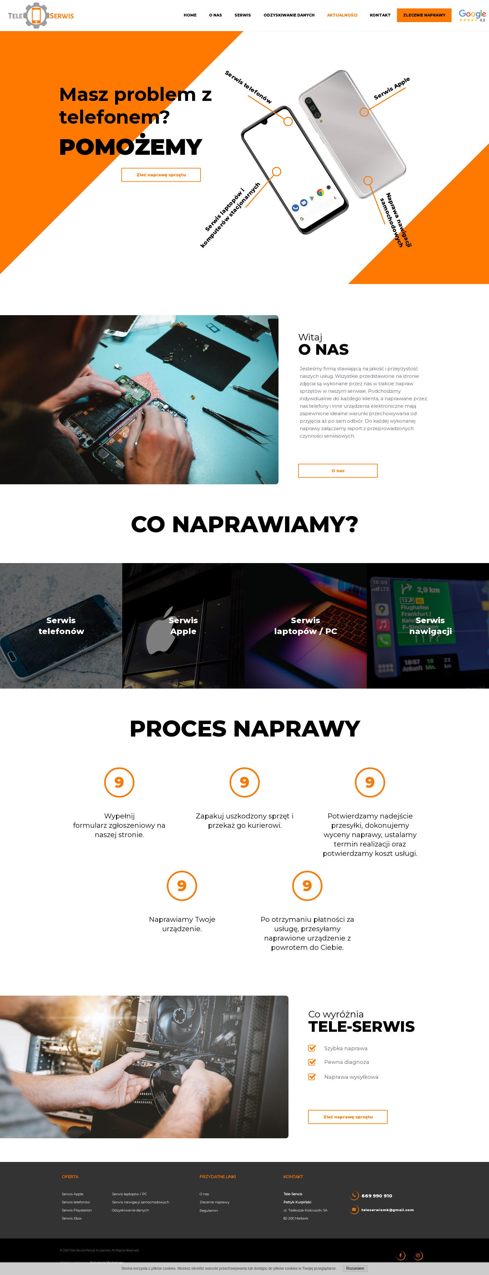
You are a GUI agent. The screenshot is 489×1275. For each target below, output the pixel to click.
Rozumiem (355, 1268)
